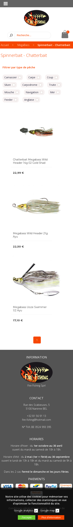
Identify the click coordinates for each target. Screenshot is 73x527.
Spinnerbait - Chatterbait (54, 45)
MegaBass (23, 45)
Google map (47, 510)
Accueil (5, 45)
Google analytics (23, 510)
